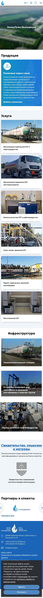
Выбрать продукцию (12, 102)
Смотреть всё (7, 516)
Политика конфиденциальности (15, 560)
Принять (21, 587)
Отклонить (21, 592)
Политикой (22, 577)
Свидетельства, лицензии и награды (21, 447)
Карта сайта (6, 552)
